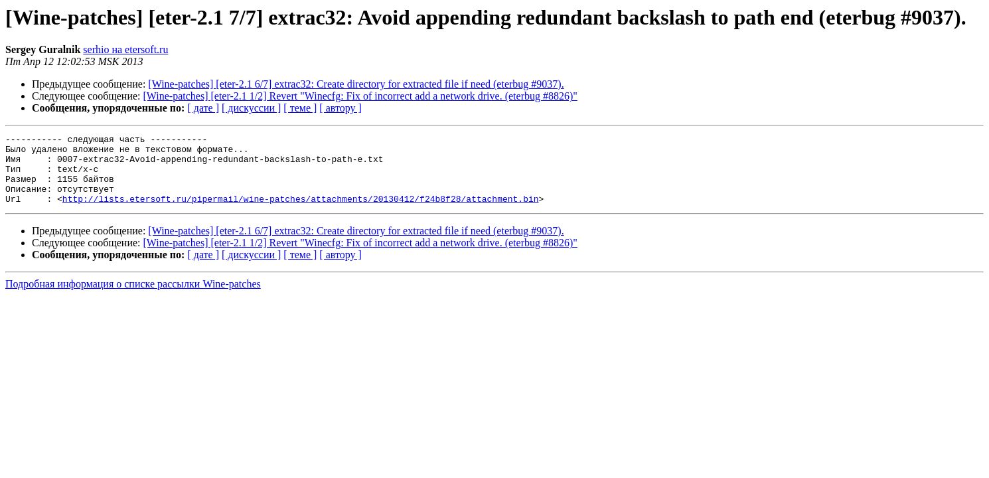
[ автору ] (340, 108)
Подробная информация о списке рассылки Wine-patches (133, 297)
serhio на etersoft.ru (125, 49)
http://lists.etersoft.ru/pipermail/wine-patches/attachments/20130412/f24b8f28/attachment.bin (300, 212)
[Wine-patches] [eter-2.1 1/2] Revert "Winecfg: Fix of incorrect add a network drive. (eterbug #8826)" (360, 96)
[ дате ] (203, 108)
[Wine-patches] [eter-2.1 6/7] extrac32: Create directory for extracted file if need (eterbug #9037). (356, 84)
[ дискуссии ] (251, 108)
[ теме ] (300, 108)
